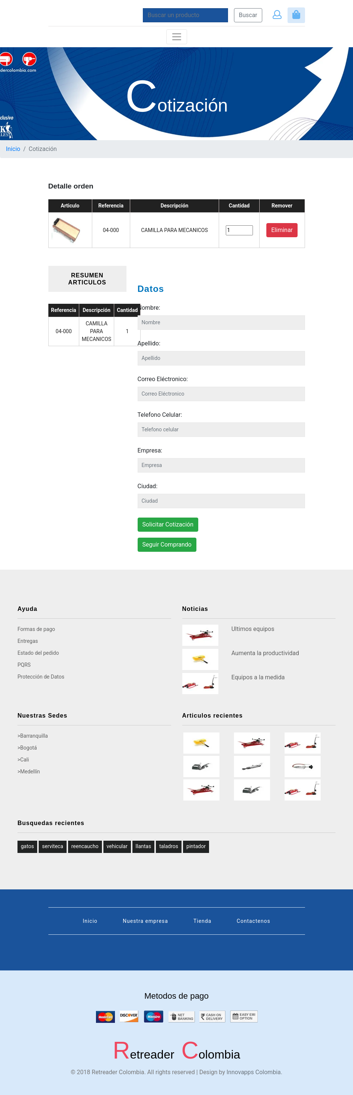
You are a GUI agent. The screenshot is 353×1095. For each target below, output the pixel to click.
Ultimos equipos (252, 628)
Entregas (27, 641)
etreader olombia (176, 1054)
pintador (196, 846)
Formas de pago (36, 629)
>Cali (23, 760)
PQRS (24, 665)
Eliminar (282, 230)
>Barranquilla (32, 736)
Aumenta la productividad (265, 653)
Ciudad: (148, 486)
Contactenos (253, 921)
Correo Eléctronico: (163, 379)
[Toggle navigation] (176, 36)
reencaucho (85, 846)
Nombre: (149, 307)
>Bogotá (27, 748)
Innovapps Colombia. (254, 1072)
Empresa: (150, 450)
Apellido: (149, 343)
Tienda (202, 921)
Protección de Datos (40, 677)
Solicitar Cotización (168, 524)
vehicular (117, 846)
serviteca (52, 846)
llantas (143, 846)
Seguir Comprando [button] (167, 544)
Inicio (13, 148)
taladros (168, 846)
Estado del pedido (38, 653)
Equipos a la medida (258, 677)
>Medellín (28, 771)
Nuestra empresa (145, 921)
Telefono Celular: (160, 414)
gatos (27, 846)
